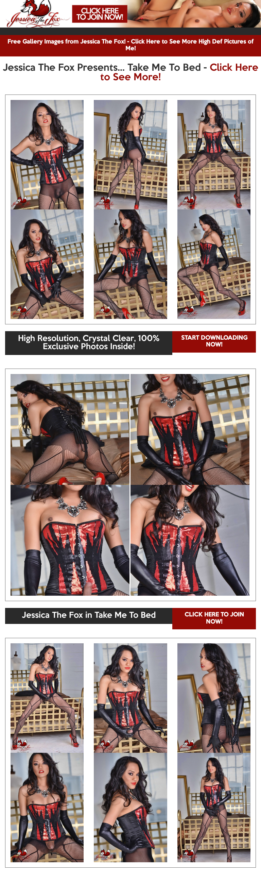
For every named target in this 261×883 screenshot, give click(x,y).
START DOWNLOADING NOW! (214, 341)
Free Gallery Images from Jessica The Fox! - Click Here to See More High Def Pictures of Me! (130, 45)
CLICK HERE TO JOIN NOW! (214, 618)
